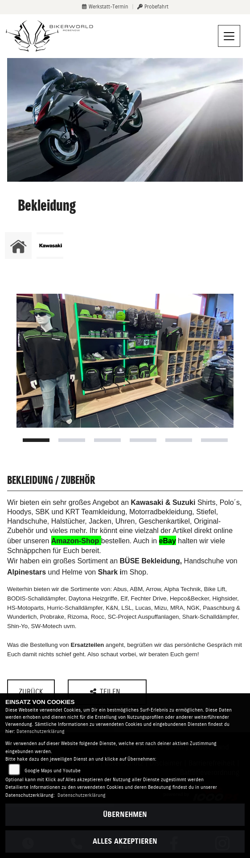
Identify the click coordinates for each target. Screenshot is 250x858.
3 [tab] (107, 440)
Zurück (31, 691)
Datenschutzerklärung (40, 731)
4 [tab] (143, 440)
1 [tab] (36, 440)
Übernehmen (125, 814)
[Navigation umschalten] (229, 36)
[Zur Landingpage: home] (18, 245)
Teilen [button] (106, 691)
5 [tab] (178, 440)
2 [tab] (71, 440)
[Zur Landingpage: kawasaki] (50, 245)
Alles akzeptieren (125, 841)
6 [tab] (214, 440)
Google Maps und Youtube (53, 771)
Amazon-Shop (75, 541)
